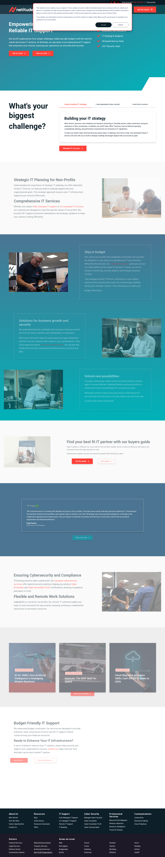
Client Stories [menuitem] (39, 821)
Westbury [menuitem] (112, 849)
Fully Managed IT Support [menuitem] (68, 818)
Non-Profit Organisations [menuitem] (43, 852)
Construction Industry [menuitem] (17, 852)
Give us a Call (43, 53)
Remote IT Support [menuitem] (66, 824)
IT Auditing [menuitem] (63, 827)
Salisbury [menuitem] (87, 849)
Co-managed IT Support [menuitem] (68, 821)
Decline (120, 25)
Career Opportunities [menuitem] (16, 824)
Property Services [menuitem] (40, 846)
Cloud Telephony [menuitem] (140, 824)
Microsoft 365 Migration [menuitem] (118, 820)
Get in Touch (19, 53)
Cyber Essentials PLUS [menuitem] (92, 824)
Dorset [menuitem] (86, 843)
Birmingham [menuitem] (63, 846)
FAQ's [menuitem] (36, 827)
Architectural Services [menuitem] (42, 849)
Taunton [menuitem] (112, 846)
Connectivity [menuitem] (138, 818)
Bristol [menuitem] (61, 852)
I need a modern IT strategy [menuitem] (75, 104)
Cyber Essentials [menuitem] (90, 821)
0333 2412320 (138, 2)
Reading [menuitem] (137, 846)
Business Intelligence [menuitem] (117, 827)
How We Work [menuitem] (14, 821)
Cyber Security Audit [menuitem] (91, 827)
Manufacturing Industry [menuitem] (42, 843)
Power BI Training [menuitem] (115, 830)
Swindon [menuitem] (112, 843)
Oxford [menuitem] (136, 849)
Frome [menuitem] (86, 846)
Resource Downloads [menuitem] (42, 824)
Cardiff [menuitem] (136, 852)
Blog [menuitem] (35, 818)
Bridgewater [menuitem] (63, 849)
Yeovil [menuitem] (136, 843)
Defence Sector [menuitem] (14, 849)
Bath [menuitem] (60, 843)
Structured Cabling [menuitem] (141, 821)
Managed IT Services (73, 148)
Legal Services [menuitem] (14, 846)
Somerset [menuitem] (87, 852)
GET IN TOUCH (145, 10)
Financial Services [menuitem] (15, 843)
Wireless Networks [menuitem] (116, 823)
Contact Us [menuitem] (13, 827)
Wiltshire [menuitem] (112, 852)
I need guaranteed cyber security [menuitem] (108, 104)
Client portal (150, 2)
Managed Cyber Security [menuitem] (93, 818)
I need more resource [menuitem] (140, 104)
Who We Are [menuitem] (13, 818)
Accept (103, 25)
